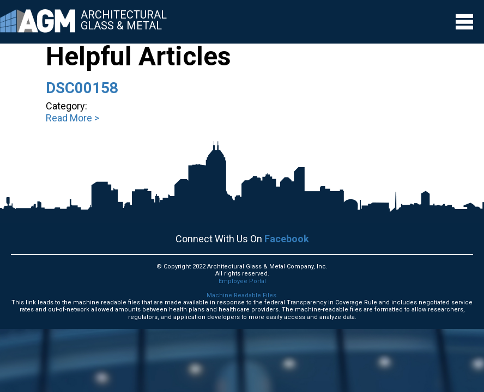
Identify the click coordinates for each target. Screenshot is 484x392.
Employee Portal (242, 281)
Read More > (72, 118)
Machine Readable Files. (242, 295)
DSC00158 (82, 88)
